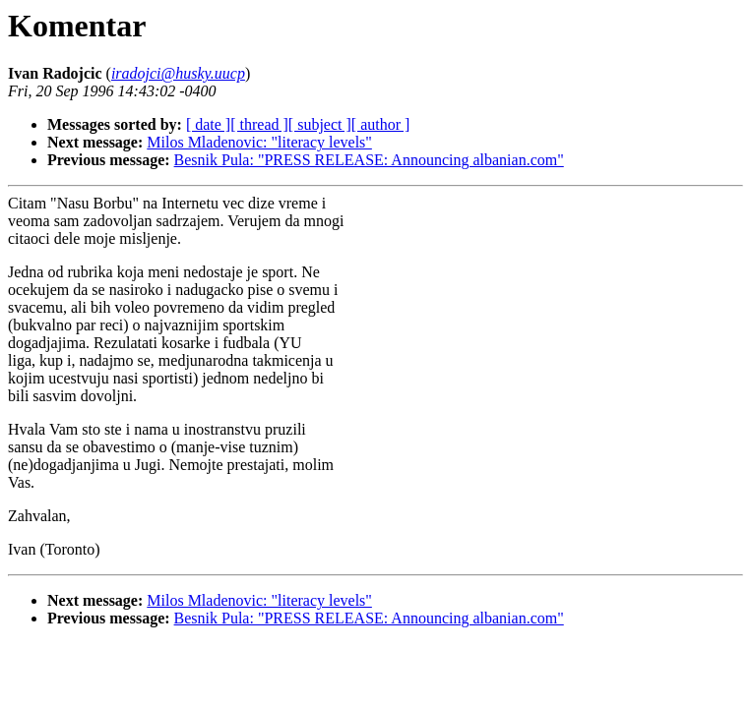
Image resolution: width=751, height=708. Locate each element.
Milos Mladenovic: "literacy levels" (259, 142)
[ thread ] (259, 124)
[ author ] (380, 124)
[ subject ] (319, 124)
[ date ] (208, 124)
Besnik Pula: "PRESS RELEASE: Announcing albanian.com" (369, 159)
